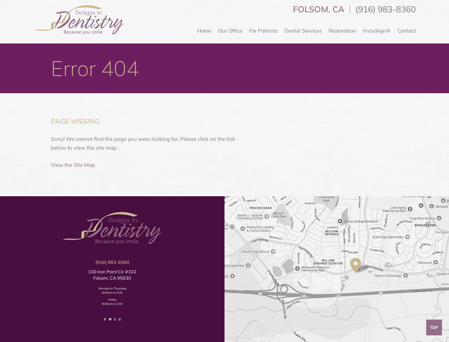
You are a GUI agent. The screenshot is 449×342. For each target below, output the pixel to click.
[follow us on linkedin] (110, 319)
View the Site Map (73, 165)
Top (434, 327)
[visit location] (355, 265)
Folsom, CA (318, 9)
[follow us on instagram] (119, 319)
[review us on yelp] (115, 319)
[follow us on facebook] (105, 319)
